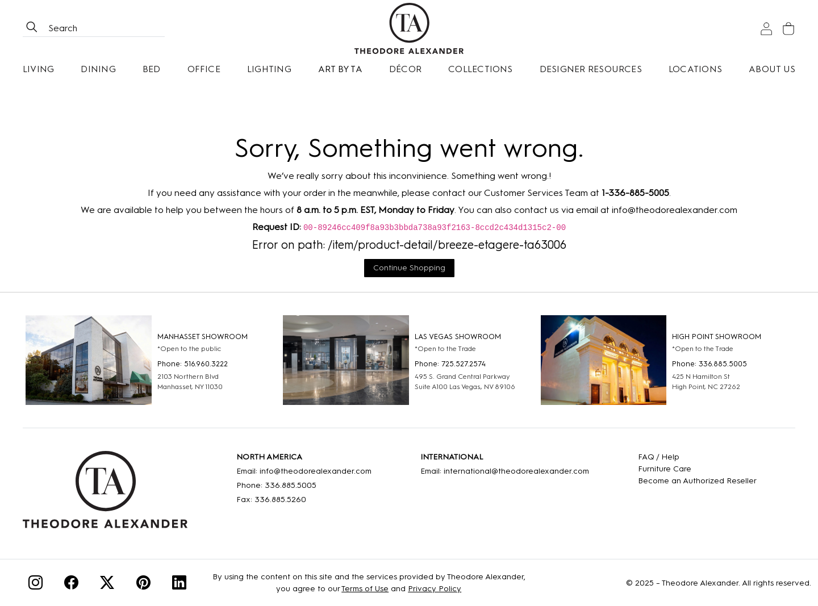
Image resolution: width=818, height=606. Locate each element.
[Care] (697, 469)
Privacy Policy (434, 589)
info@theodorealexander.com (674, 209)
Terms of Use (365, 589)
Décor (405, 69)
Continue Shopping (409, 268)
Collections (480, 69)
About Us (772, 69)
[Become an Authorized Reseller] (697, 481)
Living (38, 69)
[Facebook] (71, 584)
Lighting (269, 69)
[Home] (105, 493)
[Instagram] (35, 584)
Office (203, 69)
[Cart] (788, 29)
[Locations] (695, 69)
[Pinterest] (143, 584)
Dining (98, 69)
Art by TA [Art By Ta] (340, 69)
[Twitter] (107, 584)
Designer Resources (591, 69)
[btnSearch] (32, 28)
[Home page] (408, 28)
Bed (152, 69)
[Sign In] (766, 29)
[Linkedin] (179, 584)
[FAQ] (697, 457)
